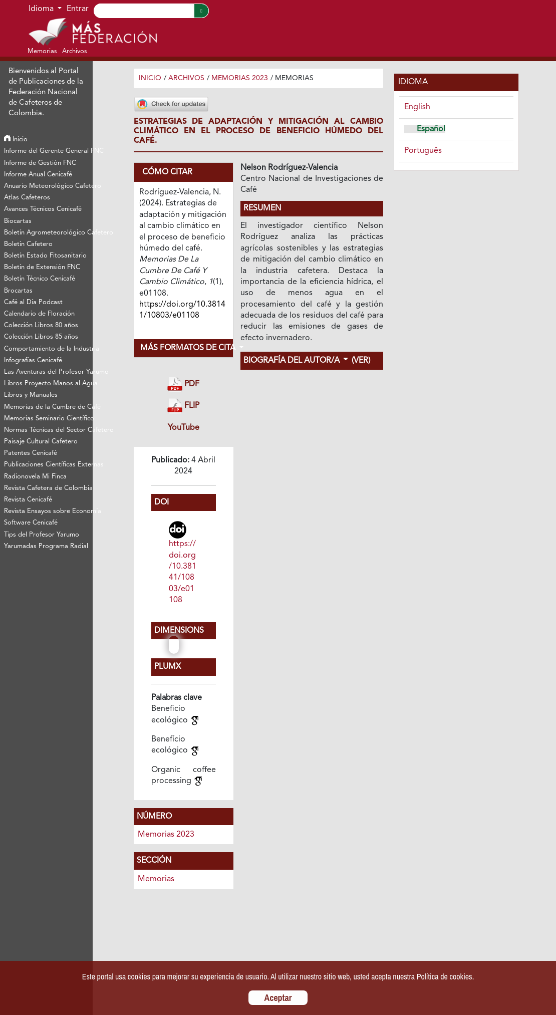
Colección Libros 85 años (41, 337)
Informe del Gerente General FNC (48, 151)
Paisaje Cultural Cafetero (41, 441)
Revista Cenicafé (28, 499)
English (417, 107)
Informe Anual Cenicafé (38, 174)
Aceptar (278, 997)
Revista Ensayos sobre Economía (48, 511)
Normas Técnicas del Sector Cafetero (48, 430)
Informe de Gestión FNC (40, 163)
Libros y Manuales (31, 395)
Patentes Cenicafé (30, 453)
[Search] (144, 11)
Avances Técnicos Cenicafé (43, 209)
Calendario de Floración (39, 314)
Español (431, 129)
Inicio (16, 139)
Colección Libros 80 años (41, 325)
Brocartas (18, 291)
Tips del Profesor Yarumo (41, 535)
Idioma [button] (42, 9)
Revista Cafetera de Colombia (48, 488)
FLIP (183, 406)
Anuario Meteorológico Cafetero (48, 186)
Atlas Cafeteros (27, 197)
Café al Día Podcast (33, 302)
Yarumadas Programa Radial (46, 546)
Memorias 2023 (239, 78)
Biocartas (18, 221)
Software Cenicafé (31, 523)
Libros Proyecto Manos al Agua (48, 383)
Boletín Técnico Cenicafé (39, 279)
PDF (183, 384)
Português (423, 151)
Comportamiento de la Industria (48, 349)
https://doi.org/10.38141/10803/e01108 (182, 572)
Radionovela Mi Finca (35, 476)
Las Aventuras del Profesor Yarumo (48, 372)
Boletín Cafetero (28, 244)
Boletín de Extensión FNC (42, 267)
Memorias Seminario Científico (48, 418)
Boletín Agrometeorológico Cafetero (48, 232)
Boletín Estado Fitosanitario (45, 255)
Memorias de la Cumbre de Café (48, 407)
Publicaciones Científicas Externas (48, 464)
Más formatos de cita (186, 348)
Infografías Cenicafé (33, 360)
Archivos (186, 78)
